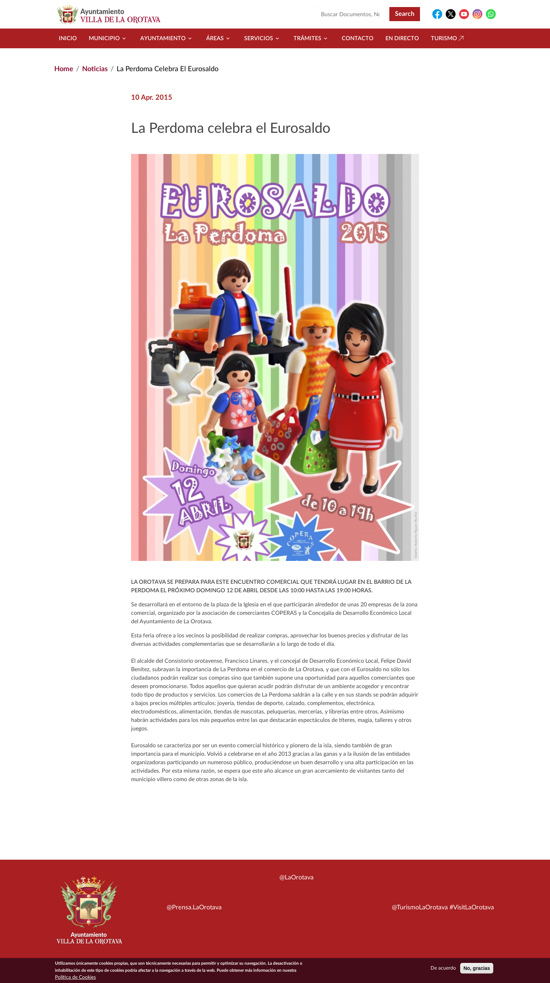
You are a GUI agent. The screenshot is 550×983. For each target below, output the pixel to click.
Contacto (357, 38)
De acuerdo (443, 970)
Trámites (311, 38)
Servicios (263, 38)
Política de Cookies (75, 979)
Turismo (448, 38)
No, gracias (476, 970)
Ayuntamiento (167, 38)
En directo (402, 38)
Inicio (68, 38)
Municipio (108, 38)
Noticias (95, 69)
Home (63, 69)
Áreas (219, 38)
